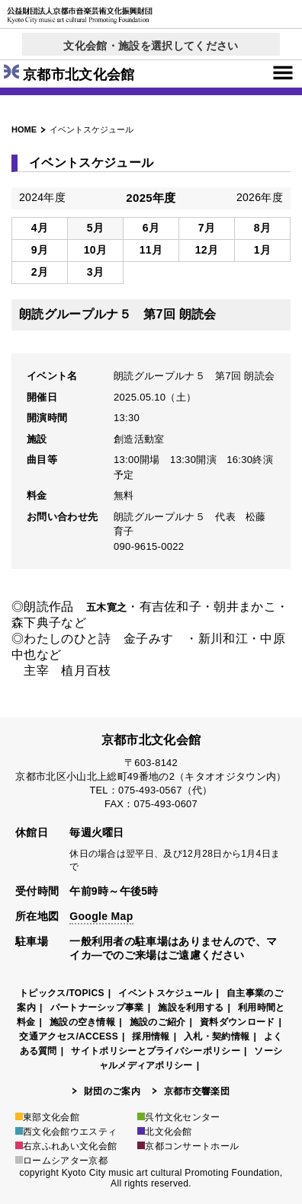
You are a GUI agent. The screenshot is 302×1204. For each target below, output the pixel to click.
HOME (24, 129)
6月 (151, 228)
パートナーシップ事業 (97, 1007)
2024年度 (42, 197)
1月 (262, 250)
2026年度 (259, 197)
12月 (207, 250)
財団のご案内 (112, 1091)
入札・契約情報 (216, 1036)
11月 (151, 250)
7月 (206, 228)
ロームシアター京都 (61, 1160)
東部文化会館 (47, 1117)
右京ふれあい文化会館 (66, 1146)
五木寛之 (106, 607)
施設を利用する (190, 1007)
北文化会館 (164, 1131)
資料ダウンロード (237, 1022)
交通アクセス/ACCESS (68, 1036)
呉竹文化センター (178, 1117)
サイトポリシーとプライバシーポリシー (155, 1051)
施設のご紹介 (158, 1022)
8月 (262, 228)
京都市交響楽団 (197, 1091)
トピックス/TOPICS (61, 993)
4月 (39, 228)
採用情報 (150, 1036)
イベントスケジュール (165, 993)
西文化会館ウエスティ (66, 1131)
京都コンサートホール (188, 1146)
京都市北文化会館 (69, 74)
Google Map (101, 916)
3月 (95, 272)
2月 (39, 272)
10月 (96, 250)
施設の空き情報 (82, 1022)
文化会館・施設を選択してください (150, 46)
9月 (39, 250)
